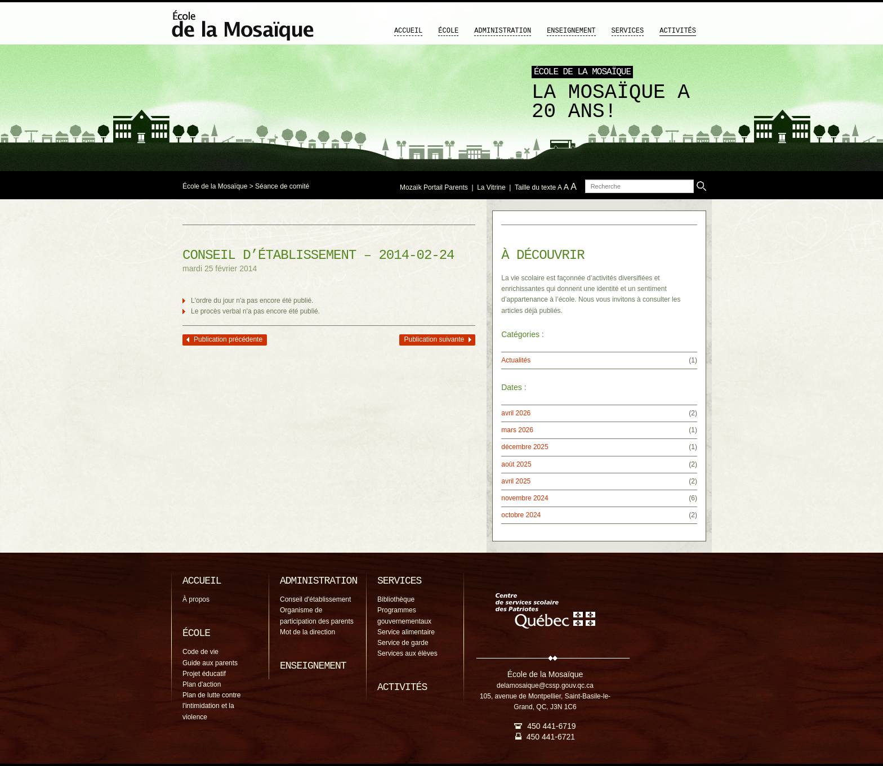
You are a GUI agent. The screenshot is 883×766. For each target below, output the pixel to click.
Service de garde (403, 643)
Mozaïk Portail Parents (434, 187)
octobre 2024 (521, 515)
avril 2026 (515, 413)
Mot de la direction (307, 632)
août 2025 (516, 464)
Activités (677, 31)
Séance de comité (282, 186)
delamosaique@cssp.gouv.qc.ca (545, 685)
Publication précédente (228, 339)
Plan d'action (201, 684)
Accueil (408, 31)
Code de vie (200, 652)
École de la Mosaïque (214, 186)
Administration (502, 31)
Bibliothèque (395, 599)
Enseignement (571, 31)
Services (628, 31)
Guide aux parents (210, 663)
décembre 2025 (524, 447)
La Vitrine (491, 187)
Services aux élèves (407, 653)
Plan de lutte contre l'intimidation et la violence (211, 705)
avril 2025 (515, 481)
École (448, 31)
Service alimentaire (406, 632)
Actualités (515, 360)
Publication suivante (434, 339)
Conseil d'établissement (315, 599)
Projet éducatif (204, 674)
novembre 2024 (524, 498)
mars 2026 (517, 430)
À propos (195, 599)
